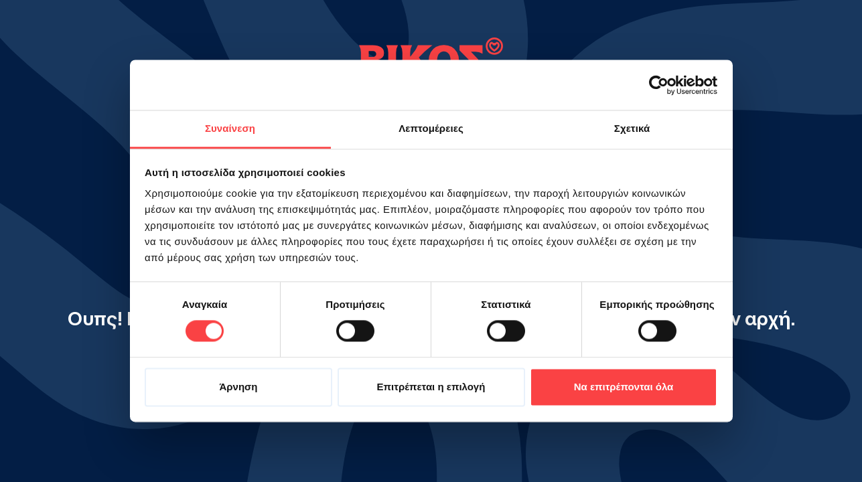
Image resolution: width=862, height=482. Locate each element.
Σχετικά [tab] (632, 128)
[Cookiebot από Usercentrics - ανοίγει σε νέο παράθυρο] (658, 85)
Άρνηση (238, 386)
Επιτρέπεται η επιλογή (431, 386)
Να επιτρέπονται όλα (624, 386)
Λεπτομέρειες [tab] (431, 128)
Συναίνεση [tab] (230, 128)
